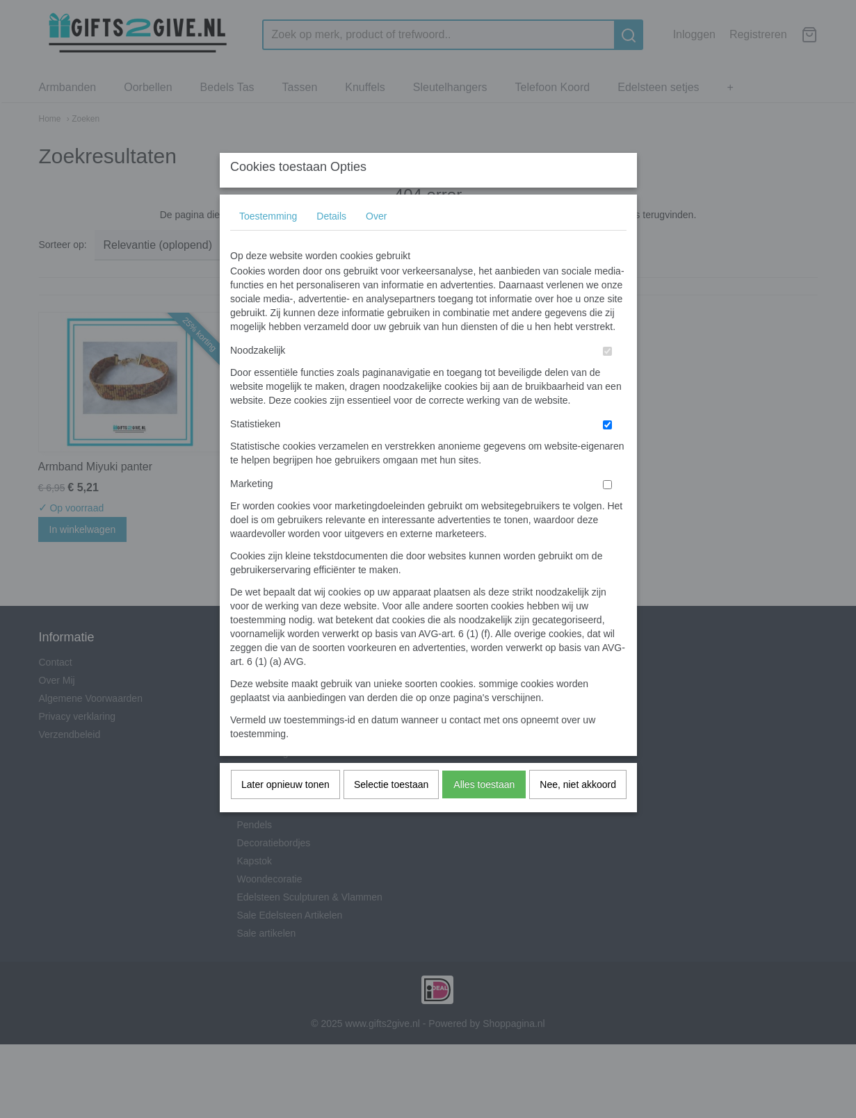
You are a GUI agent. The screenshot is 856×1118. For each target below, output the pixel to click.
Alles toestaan (484, 811)
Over (376, 243)
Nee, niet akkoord (578, 811)
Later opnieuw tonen (285, 811)
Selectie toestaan (391, 811)
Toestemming (268, 243)
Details (331, 243)
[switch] (607, 378)
